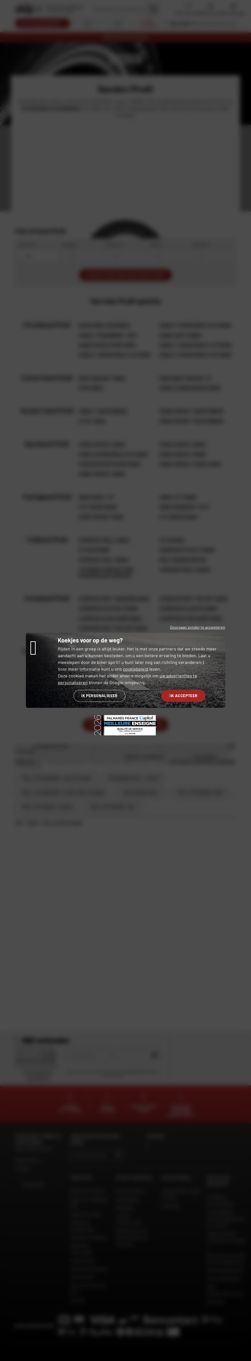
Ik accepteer (183, 695)
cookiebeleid (135, 669)
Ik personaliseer (99, 695)
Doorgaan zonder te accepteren (197, 627)
